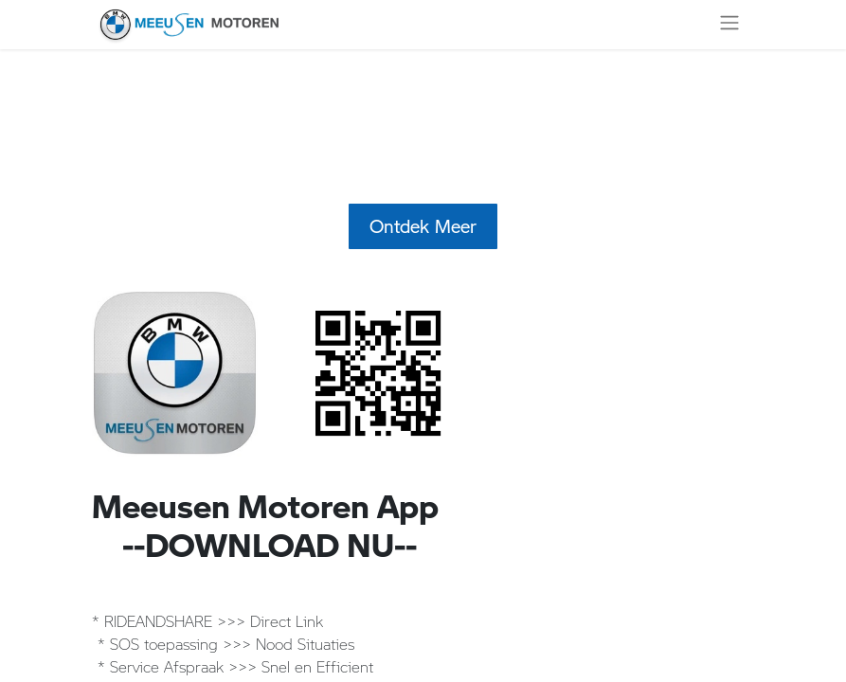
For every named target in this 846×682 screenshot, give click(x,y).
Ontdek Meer (423, 226)
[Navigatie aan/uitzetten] (729, 24)
